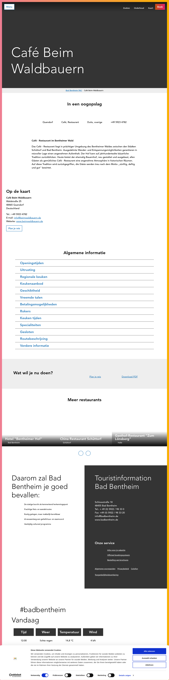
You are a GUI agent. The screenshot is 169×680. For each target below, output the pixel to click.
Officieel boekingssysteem (118, 555)
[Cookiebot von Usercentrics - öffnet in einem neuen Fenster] (15, 675)
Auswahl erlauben (149, 658)
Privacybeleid (123, 569)
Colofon (134, 569)
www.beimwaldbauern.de (29, 221)
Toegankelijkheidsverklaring (106, 575)
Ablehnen (149, 665)
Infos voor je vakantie (116, 550)
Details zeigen (125, 675)
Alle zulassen (149, 651)
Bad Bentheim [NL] (74, 90)
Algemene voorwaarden (105, 569)
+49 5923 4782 (119, 122)
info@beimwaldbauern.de (27, 217)
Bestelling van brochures (117, 560)
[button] (160, 7)
